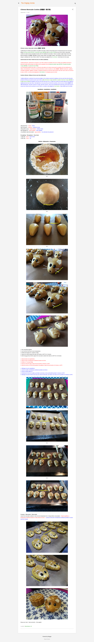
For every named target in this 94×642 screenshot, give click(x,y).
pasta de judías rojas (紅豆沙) (56, 64)
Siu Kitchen (54, 57)
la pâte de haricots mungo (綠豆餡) (65, 79)
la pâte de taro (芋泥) (25, 81)
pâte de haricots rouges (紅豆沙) (50, 79)
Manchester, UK (28, 626)
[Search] (75, 4)
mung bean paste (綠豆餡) (40, 52)
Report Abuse (47, 639)
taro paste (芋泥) (52, 52)
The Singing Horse (28, 3)
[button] (72, 9)
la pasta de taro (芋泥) (33, 65)
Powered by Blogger (47, 636)
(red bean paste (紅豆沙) (29, 52)
